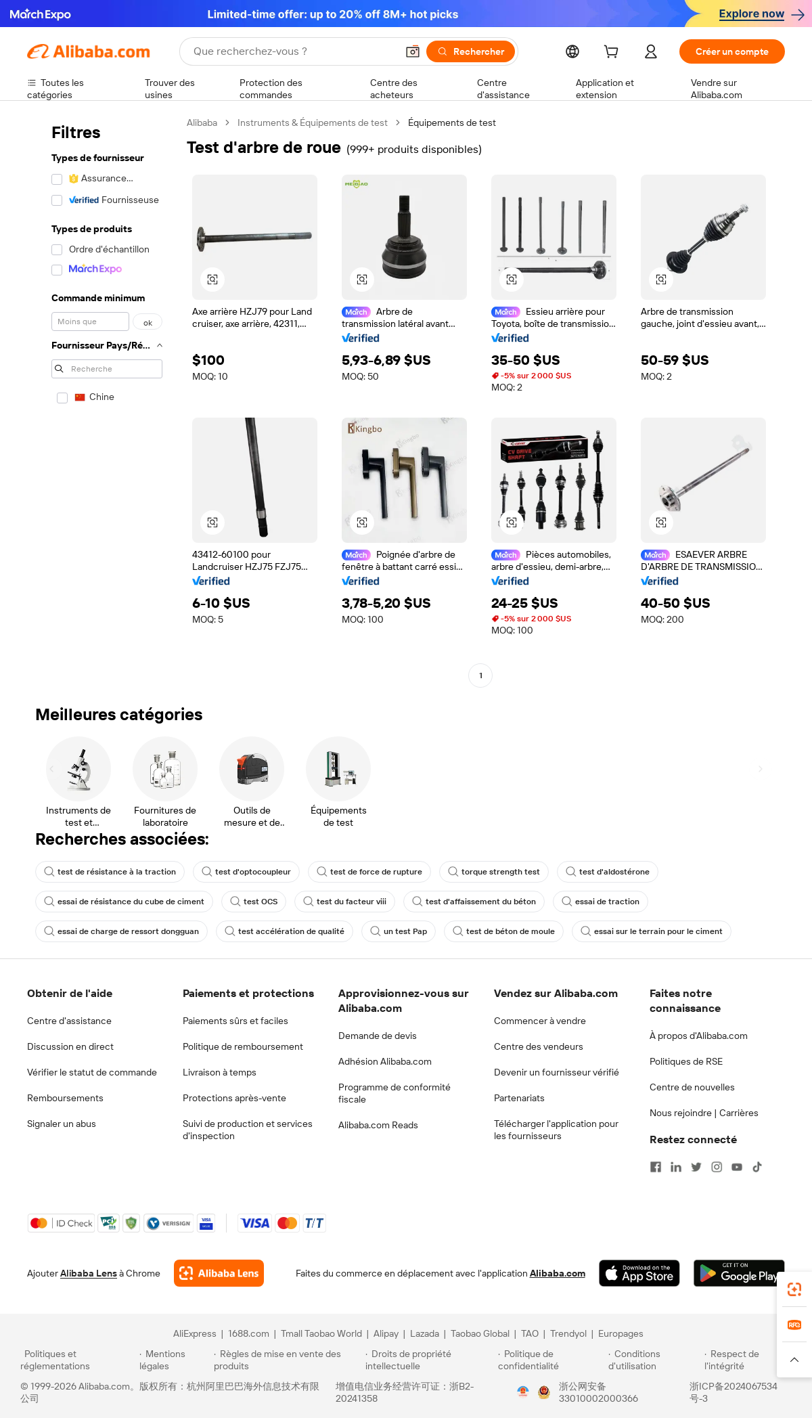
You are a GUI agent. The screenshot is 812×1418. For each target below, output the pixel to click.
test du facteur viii (344, 901)
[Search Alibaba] (294, 51)
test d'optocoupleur (246, 871)
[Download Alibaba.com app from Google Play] (739, 1273)
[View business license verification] (523, 1392)
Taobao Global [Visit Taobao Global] (480, 1333)
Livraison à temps (219, 1072)
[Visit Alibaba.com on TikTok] (757, 1167)
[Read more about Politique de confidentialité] (551, 1360)
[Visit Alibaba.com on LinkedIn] (676, 1167)
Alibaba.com (557, 1273)
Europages (621, 1333)
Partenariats (519, 1097)
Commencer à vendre (540, 1020)
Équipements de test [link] (452, 122)
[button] (413, 51)
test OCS (253, 901)
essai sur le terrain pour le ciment (652, 931)
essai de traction (600, 901)
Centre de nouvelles (692, 1087)
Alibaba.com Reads (378, 1125)
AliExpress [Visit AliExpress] (195, 1333)
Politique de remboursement (243, 1046)
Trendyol (568, 1333)
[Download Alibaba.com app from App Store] (639, 1273)
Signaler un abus (61, 1123)
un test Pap (398, 931)
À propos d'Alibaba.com (699, 1035)
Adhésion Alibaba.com (385, 1061)
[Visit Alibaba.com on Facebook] (656, 1167)
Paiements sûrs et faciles (235, 1020)
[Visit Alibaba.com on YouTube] (737, 1167)
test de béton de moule (504, 931)
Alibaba (202, 122)
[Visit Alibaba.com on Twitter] (696, 1167)
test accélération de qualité (284, 931)
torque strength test (494, 871)
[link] (794, 1289)
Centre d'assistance (69, 1020)
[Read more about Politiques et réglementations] (77, 1360)
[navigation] (103, 400)
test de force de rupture (369, 871)
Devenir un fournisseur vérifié (556, 1072)
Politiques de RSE (686, 1061)
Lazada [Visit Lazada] (424, 1333)
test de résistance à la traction (110, 871)
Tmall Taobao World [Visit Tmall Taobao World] (321, 1333)
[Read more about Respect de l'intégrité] (748, 1360)
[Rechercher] (470, 51)
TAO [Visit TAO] (530, 1333)
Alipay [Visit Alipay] (386, 1333)
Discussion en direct (70, 1046)
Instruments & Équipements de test (313, 122)
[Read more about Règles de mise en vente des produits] (288, 1360)
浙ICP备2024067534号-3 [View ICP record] (733, 1392)
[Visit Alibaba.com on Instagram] (716, 1167)
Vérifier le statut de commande (92, 1072)
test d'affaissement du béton (474, 901)
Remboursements (65, 1097)
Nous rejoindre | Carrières (704, 1112)
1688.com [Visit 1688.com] (248, 1333)
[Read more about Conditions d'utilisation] (654, 1360)
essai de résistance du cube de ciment (124, 901)
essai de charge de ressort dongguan (121, 931)
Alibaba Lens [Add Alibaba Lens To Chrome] (88, 1273)
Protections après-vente (234, 1097)
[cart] (614, 53)
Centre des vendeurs (538, 1046)
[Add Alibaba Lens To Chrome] (219, 1273)
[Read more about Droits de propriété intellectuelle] (429, 1360)
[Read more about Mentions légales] (174, 1360)
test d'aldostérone (608, 871)
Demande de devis (377, 1035)
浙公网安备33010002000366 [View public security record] (598, 1392)
